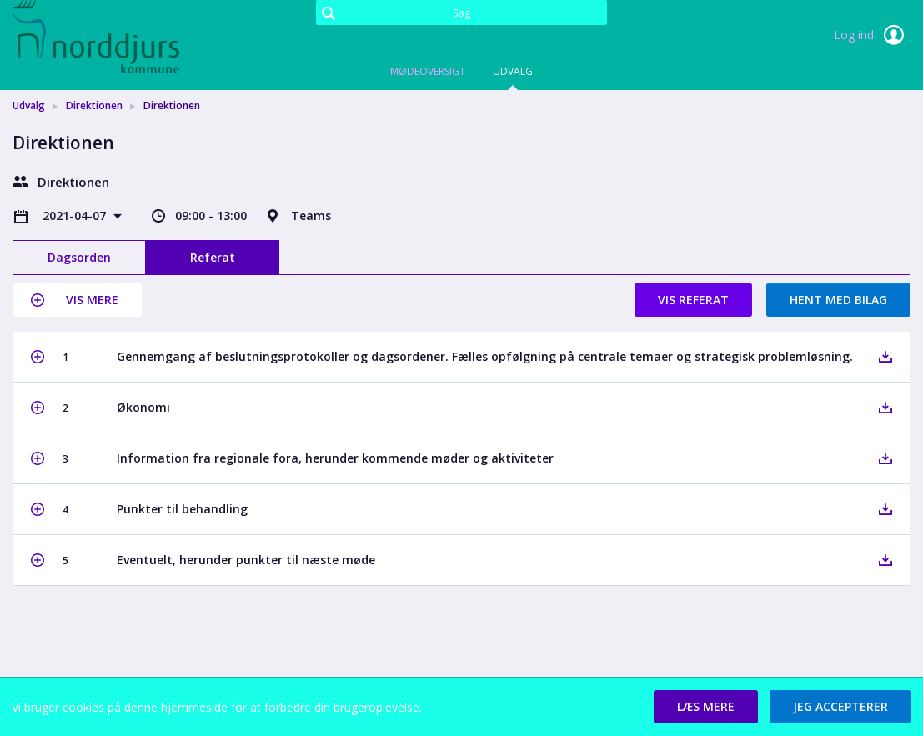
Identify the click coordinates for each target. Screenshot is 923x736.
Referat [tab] (212, 257)
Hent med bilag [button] (838, 300)
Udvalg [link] (29, 105)
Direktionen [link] (94, 105)
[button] (77, 300)
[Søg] (461, 12)
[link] (96, 36)
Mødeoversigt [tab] (427, 71)
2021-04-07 (76, 215)
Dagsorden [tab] (79, 257)
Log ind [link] (872, 35)
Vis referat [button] (693, 300)
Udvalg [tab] (513, 71)
